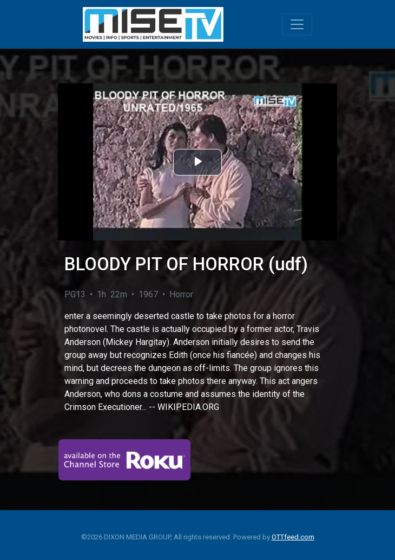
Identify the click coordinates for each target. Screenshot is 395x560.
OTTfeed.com (293, 537)
